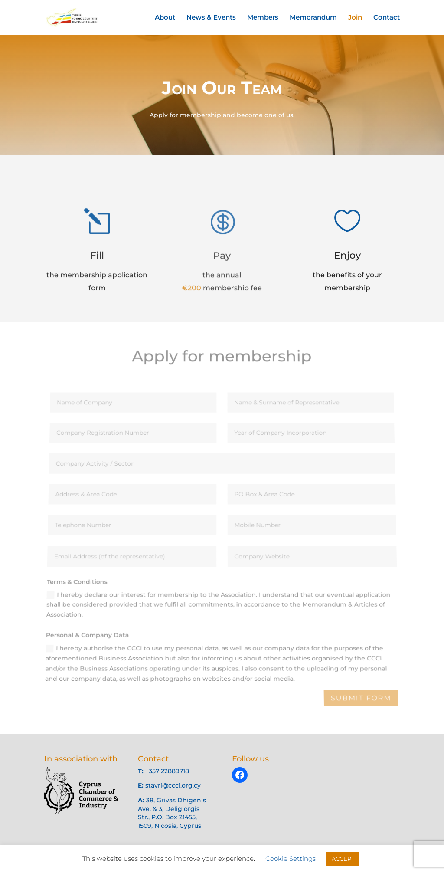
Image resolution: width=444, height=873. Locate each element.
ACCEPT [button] (343, 858)
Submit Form (361, 698)
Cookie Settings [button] (290, 858)
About (165, 17)
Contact (386, 17)
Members (262, 17)
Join (355, 17)
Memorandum (313, 17)
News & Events (211, 17)
